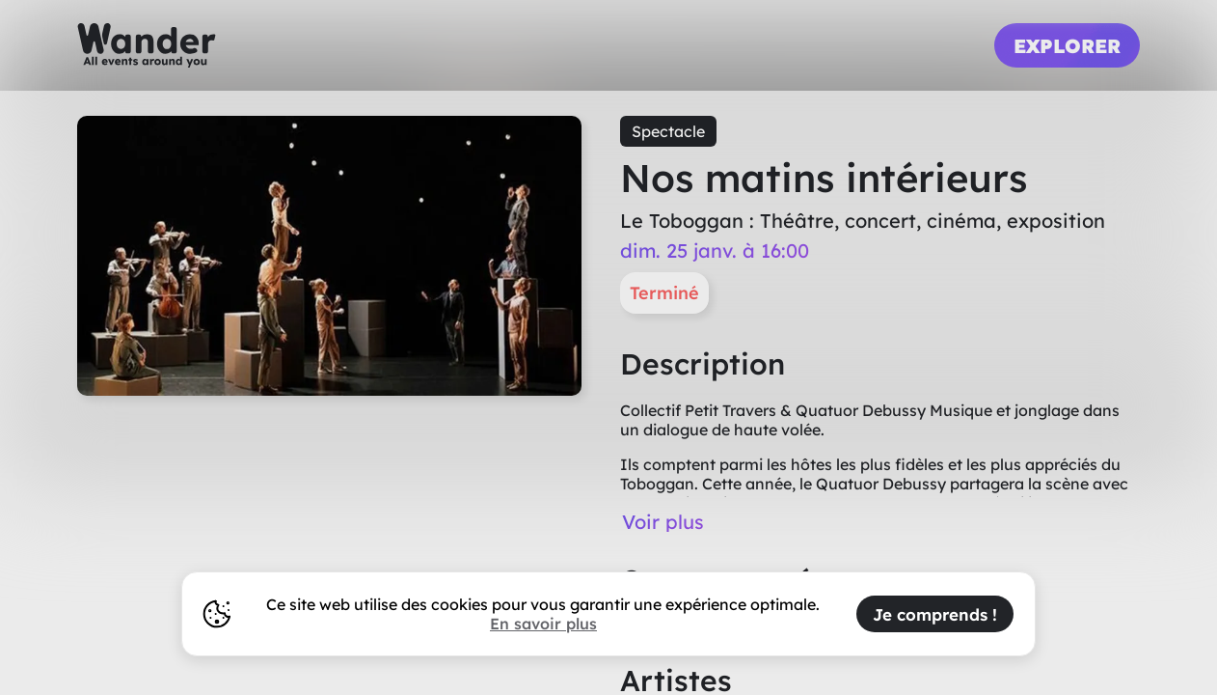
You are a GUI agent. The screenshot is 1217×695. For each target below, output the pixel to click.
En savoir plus (543, 623)
